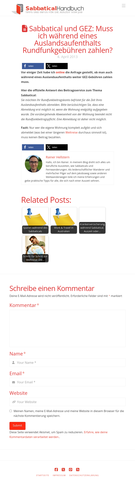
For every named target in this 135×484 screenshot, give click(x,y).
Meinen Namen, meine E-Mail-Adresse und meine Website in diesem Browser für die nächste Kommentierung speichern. (69, 413)
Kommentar (24, 305)
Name (17, 353)
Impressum (59, 475)
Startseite (42, 475)
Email (17, 373)
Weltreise (71, 132)
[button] (124, 6)
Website (18, 393)
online (60, 72)
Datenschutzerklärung (84, 475)
